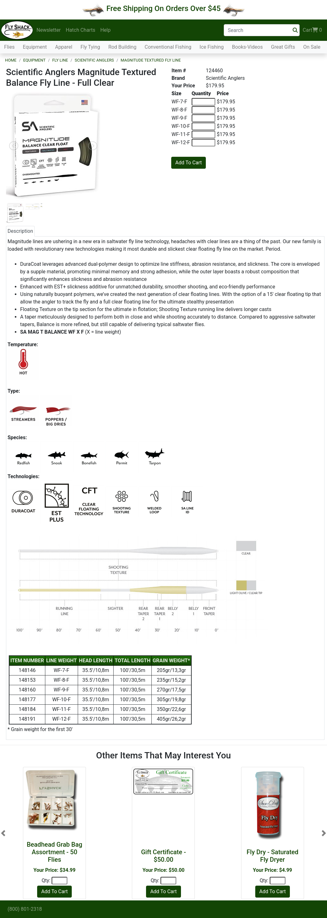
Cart (312, 30)
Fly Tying (90, 47)
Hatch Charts (80, 30)
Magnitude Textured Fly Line (151, 60)
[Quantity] (59, 880)
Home (10, 60)
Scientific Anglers (94, 60)
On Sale (311, 47)
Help (105, 30)
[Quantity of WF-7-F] (203, 102)
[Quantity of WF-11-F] (203, 134)
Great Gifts (283, 47)
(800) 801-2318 (25, 909)
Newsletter (49, 30)
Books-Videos (247, 47)
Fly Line (60, 60)
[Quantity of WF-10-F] (203, 126)
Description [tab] (20, 231)
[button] (3, 833)
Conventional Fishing (168, 47)
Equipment (35, 47)
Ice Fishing (212, 47)
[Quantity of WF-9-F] (203, 118)
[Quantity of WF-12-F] (203, 142)
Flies (9, 47)
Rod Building (122, 47)
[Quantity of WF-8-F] (203, 110)
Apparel (63, 47)
